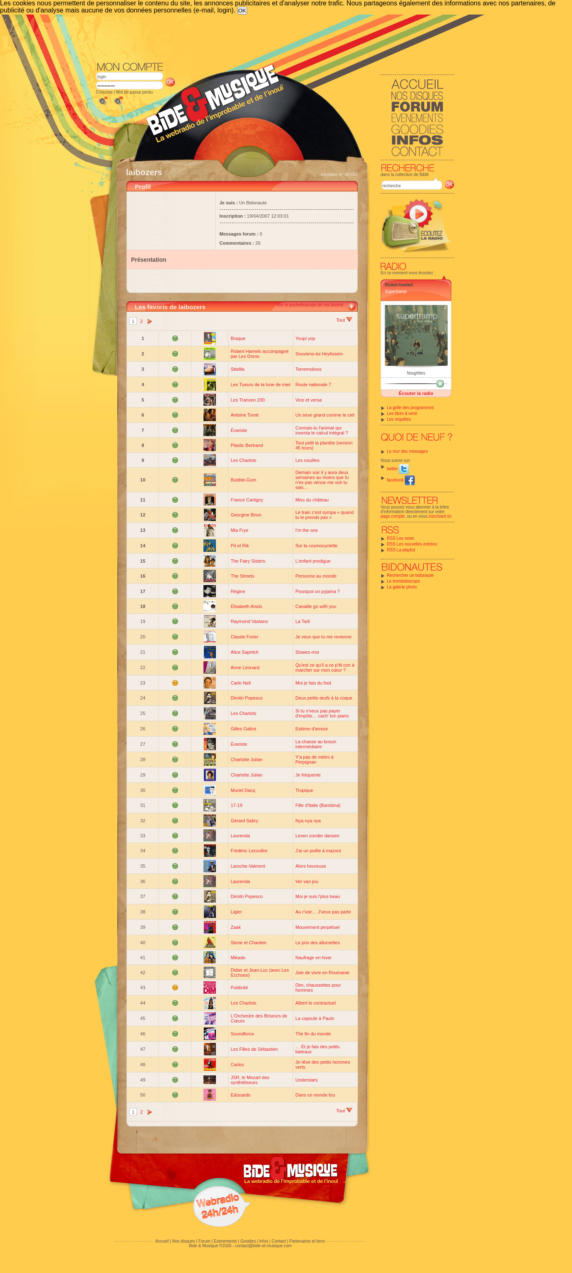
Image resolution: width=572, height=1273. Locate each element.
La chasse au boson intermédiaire (315, 744)
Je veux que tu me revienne (323, 636)
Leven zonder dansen (317, 835)
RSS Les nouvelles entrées (412, 544)
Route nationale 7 (313, 384)
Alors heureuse (310, 866)
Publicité (239, 987)
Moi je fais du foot (313, 682)
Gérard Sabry (244, 820)
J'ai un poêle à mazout (318, 850)
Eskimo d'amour (311, 728)
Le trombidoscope (403, 581)
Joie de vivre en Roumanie (322, 972)
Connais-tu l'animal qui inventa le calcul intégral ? (321, 430)
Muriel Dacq (242, 790)
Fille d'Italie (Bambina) (317, 805)
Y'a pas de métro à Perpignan (314, 759)
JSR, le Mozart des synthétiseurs (249, 1080)
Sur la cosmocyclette (316, 545)
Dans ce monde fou (315, 1094)
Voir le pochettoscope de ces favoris (310, 305)
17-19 (236, 805)
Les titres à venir (402, 413)
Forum (204, 1241)
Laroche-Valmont (247, 866)
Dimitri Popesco (246, 697)
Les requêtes (399, 419)
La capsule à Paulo (314, 1018)
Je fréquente (308, 774)
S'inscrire (104, 92)
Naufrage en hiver (313, 957)
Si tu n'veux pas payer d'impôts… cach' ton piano (322, 713)
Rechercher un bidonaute (410, 575)
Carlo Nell (240, 682)
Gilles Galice (243, 728)
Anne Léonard (244, 667)
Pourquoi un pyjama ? (317, 591)
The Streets (242, 575)
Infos (263, 1241)
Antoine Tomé (244, 414)
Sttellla (237, 369)
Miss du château (312, 499)
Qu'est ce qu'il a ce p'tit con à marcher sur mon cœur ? (324, 667)
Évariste (238, 430)
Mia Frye (239, 530)
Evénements (225, 1241)
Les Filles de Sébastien (254, 1049)
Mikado (237, 957)
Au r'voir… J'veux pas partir (323, 911)
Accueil (161, 1241)
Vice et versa (308, 399)
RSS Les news (400, 538)
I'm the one (306, 530)
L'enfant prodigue (313, 560)
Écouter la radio (416, 393)
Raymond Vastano (249, 621)
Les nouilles (307, 460)
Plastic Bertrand (246, 445)
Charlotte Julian (246, 759)
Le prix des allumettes (317, 942)
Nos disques (183, 1241)
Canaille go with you (315, 606)
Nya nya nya (308, 820)
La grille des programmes (410, 407)
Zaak (235, 927)
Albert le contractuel (315, 1002)
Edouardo (240, 1094)
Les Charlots (243, 460)
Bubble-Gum (243, 479)
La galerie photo (402, 587)
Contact (279, 1241)
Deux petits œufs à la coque (323, 697)
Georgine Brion (245, 514)
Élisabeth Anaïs (246, 606)
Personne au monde (316, 575)
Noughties (415, 373)
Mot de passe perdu (134, 92)
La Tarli (302, 621)
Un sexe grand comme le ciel (324, 414)
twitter (398, 469)
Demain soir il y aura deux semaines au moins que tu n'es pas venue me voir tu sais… (322, 480)
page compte (393, 516)
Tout (344, 320)
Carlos (237, 1064)
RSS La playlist (401, 550)
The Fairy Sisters (247, 560)
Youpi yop (305, 338)
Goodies (248, 1241)
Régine (237, 591)
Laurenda (240, 835)
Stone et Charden (248, 942)
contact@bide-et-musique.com (263, 1245)
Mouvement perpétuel (317, 927)
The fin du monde (313, 1033)
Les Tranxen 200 (247, 399)
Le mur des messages (407, 451)
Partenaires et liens (307, 1241)
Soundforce (242, 1033)
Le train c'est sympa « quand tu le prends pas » (324, 515)
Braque (237, 338)
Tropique (304, 790)
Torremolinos (308, 369)
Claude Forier (244, 636)
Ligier (236, 911)
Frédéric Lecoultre (248, 850)
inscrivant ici (439, 516)
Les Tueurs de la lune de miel (260, 384)
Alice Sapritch (244, 652)
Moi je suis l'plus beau (317, 896)
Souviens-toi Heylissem (319, 353)
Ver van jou (306, 881)
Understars (306, 1079)
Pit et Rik (239, 545)
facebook (401, 480)
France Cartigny (246, 499)
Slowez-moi (307, 652)
